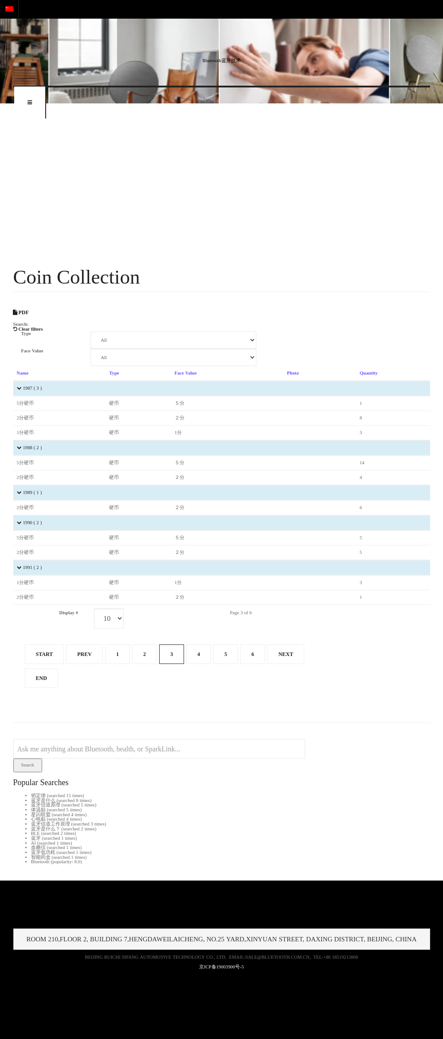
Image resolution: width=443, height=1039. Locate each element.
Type (26, 334)
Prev (84, 654)
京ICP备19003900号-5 (221, 966)
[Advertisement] (221, 184)
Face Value (32, 351)
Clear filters (28, 329)
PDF (21, 312)
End (41, 678)
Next (285, 654)
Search (27, 764)
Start (44, 654)
